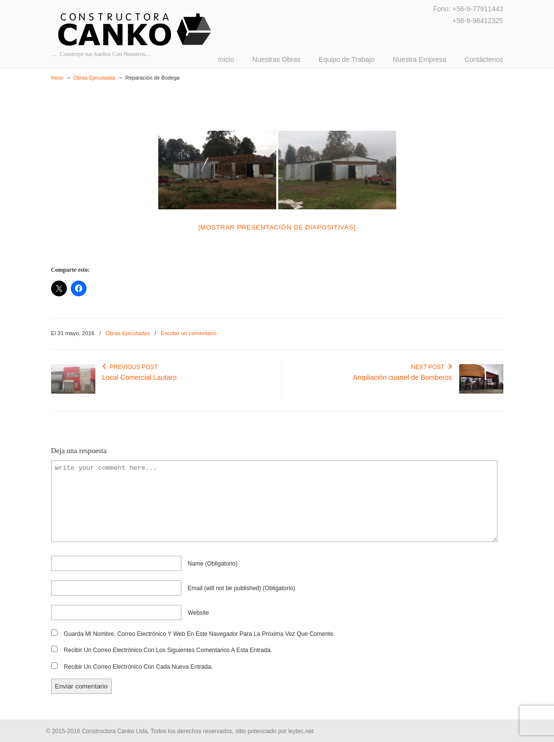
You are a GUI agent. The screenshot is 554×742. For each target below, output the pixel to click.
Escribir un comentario (188, 333)
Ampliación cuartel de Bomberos (402, 377)
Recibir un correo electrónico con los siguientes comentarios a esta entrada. (168, 650)
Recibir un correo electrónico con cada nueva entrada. (138, 666)
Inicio (57, 78)
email (241, 588)
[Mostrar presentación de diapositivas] (277, 227)
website (198, 612)
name (212, 563)
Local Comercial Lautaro (139, 377)
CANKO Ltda (135, 29)
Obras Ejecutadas (94, 78)
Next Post (431, 367)
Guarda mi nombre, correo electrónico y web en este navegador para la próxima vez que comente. (199, 633)
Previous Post (130, 367)
